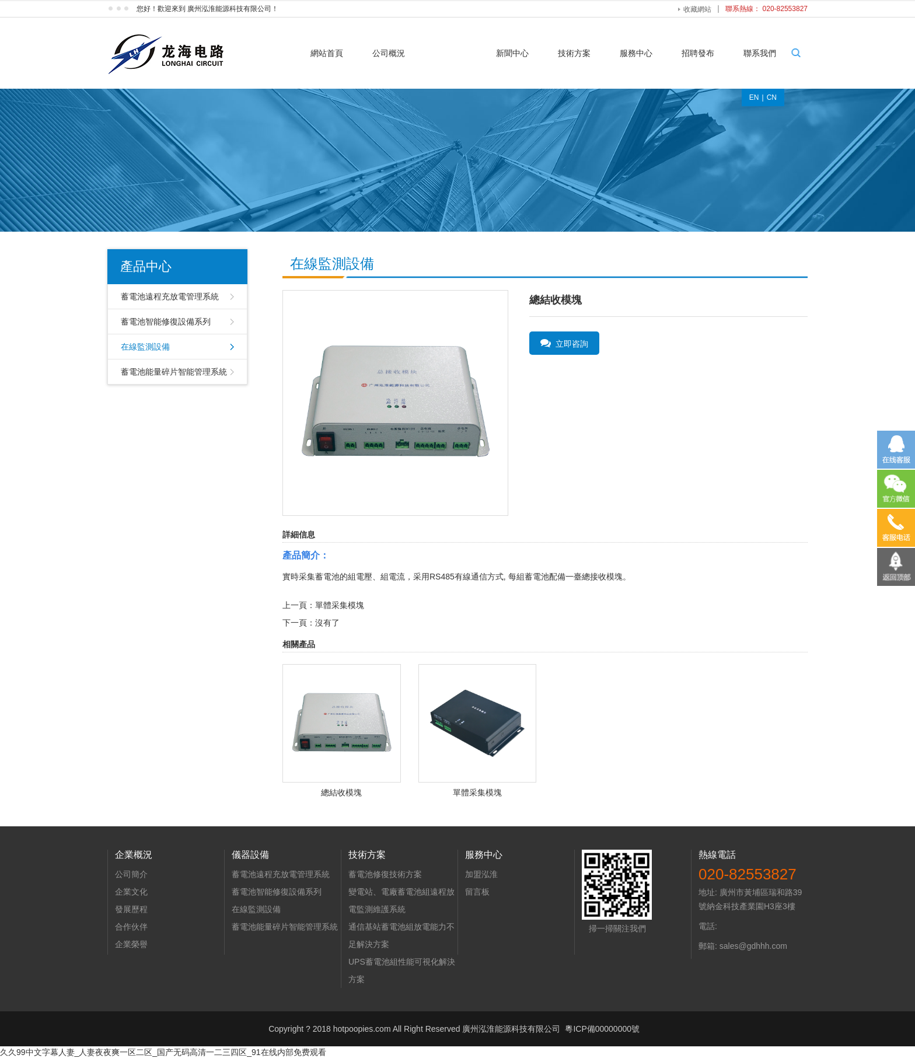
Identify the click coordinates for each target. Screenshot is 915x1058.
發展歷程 (131, 909)
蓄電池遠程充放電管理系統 (170, 296)
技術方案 (574, 53)
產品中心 (450, 53)
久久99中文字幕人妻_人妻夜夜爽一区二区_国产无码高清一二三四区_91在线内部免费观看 (163, 1052)
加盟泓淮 (481, 874)
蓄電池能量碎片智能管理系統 (174, 371)
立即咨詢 (564, 343)
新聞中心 (512, 53)
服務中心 (636, 53)
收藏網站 (697, 9)
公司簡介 (131, 874)
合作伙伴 (131, 926)
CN (772, 97)
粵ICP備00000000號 (602, 1028)
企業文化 (131, 891)
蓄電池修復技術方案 (385, 874)
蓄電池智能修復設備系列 (166, 321)
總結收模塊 (341, 792)
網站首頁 (326, 53)
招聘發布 (698, 53)
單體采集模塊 (339, 605)
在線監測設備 (145, 346)
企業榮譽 (131, 944)
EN (754, 97)
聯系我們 (759, 53)
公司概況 (388, 53)
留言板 (477, 891)
